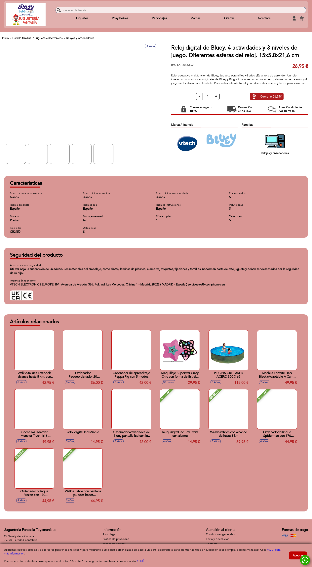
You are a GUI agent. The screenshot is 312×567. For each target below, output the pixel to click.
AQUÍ (140, 561)
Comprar (271, 97)
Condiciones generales (220, 534)
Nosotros (264, 18)
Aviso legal (109, 534)
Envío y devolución (217, 539)
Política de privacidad (115, 539)
